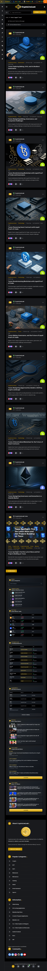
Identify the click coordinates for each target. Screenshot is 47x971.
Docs (13, 935)
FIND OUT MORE (15, 849)
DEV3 (11, 694)
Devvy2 (11, 662)
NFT (13, 865)
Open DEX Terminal (26, 714)
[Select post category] (25, 583)
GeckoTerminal (16, 931)
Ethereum (12, 659)
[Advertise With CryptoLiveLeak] (5, 1)
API (13, 939)
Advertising (15, 904)
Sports (14, 892)
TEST (11, 705)
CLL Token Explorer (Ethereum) (20, 927)
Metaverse (15, 876)
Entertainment (16, 888)
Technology (21, 169)
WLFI (11, 708)
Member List (15, 920)
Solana (11, 652)
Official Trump (13, 673)
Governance (21, 62)
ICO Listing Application (18, 908)
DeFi (13, 868)
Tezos (19, 116)
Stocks (10, 548)
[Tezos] (16, 1)
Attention (12, 676)
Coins (9, 546)
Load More (26, 777)
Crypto (14, 861)
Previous (11, 571)
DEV (11, 701)
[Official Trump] (27, 1)
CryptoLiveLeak (25, 546)
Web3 (14, 884)
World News (29, 548)
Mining (37, 546)
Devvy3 (11, 666)
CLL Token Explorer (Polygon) (20, 923)
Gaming (14, 880)
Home (7, 17)
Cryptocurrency (12, 62)
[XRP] (39, 1)
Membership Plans (17, 912)
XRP (11, 680)
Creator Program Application (20, 916)
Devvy (11, 655)
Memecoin (15, 872)
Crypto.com (16, 546)
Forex (31, 546)
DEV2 (11, 698)
